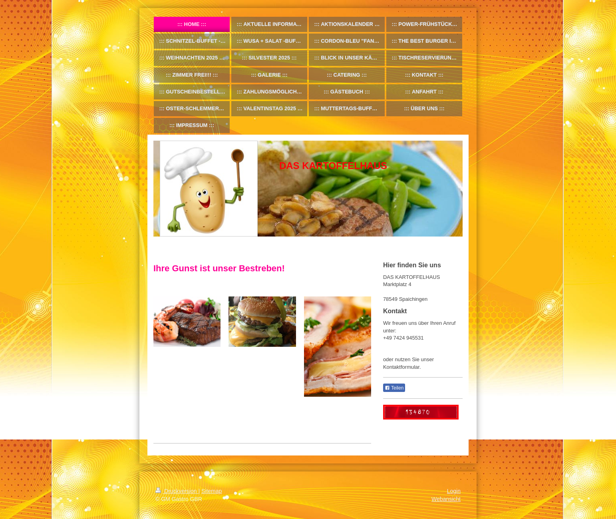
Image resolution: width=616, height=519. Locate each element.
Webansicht (446, 499)
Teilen (394, 388)
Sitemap (211, 491)
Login (454, 491)
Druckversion (176, 491)
